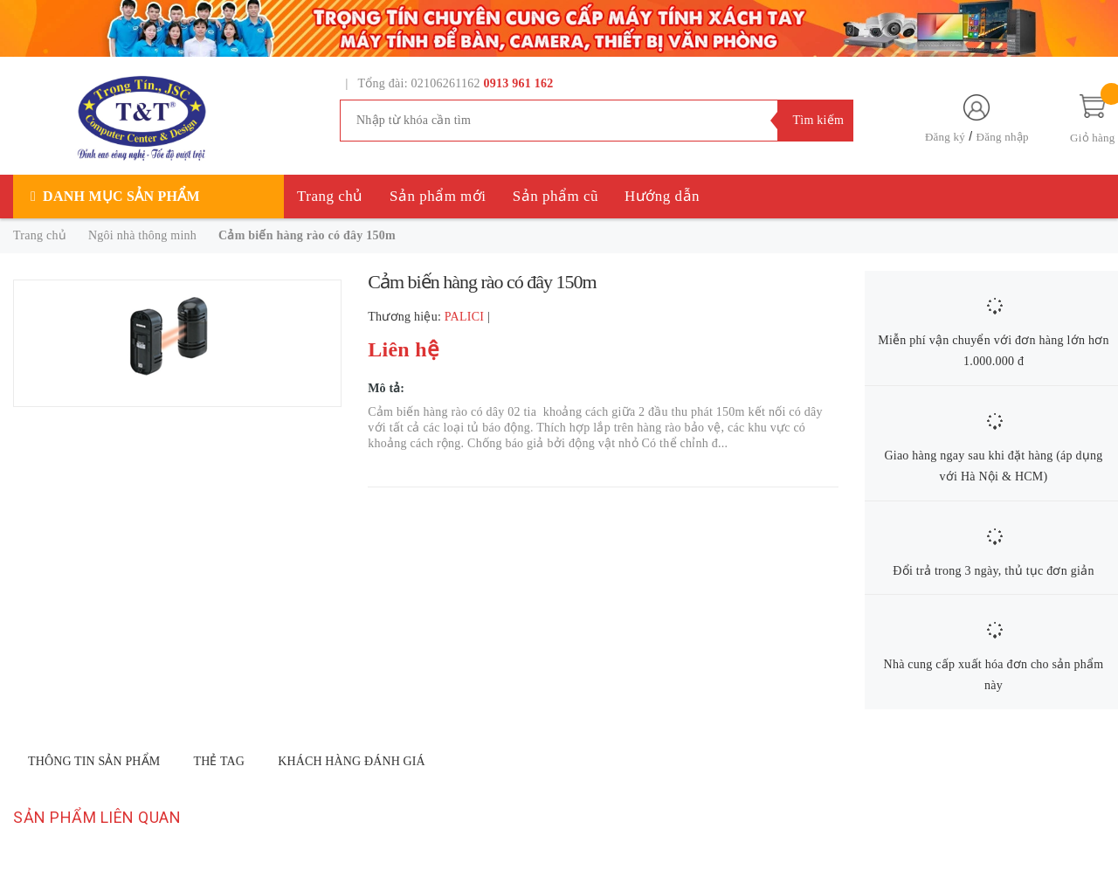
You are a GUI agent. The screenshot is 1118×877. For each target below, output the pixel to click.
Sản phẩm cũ (555, 196)
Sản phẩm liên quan (97, 817)
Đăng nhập (1003, 136)
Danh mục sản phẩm (121, 196)
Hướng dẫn (662, 196)
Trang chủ (330, 196)
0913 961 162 (519, 83)
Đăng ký (945, 136)
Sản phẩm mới (438, 196)
